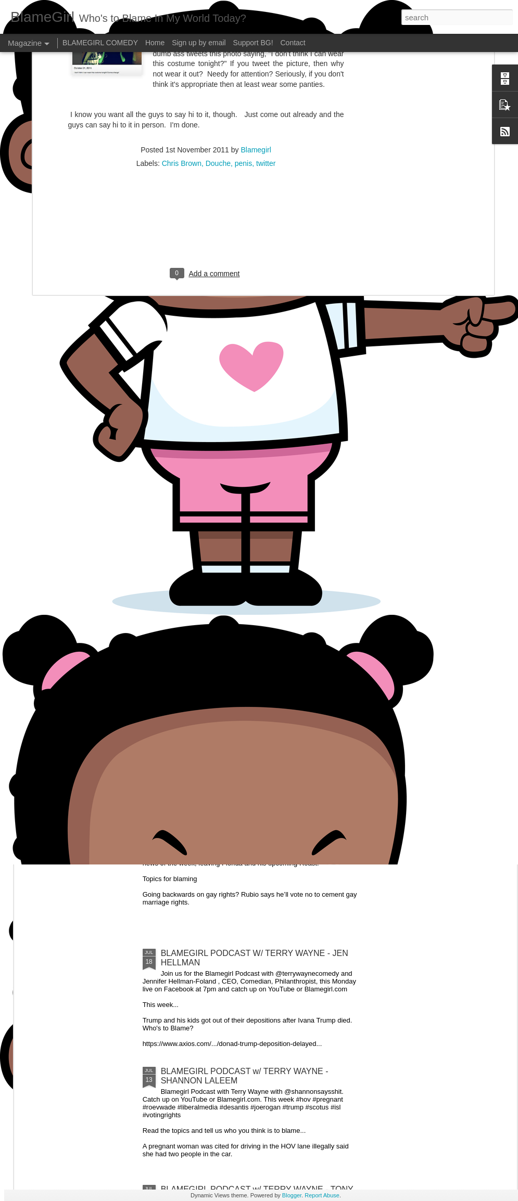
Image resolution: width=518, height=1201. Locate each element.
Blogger (291, 1195)
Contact (293, 42)
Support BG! (253, 42)
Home (155, 42)
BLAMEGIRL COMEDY (100, 42)
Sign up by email (199, 42)
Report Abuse (322, 1195)
